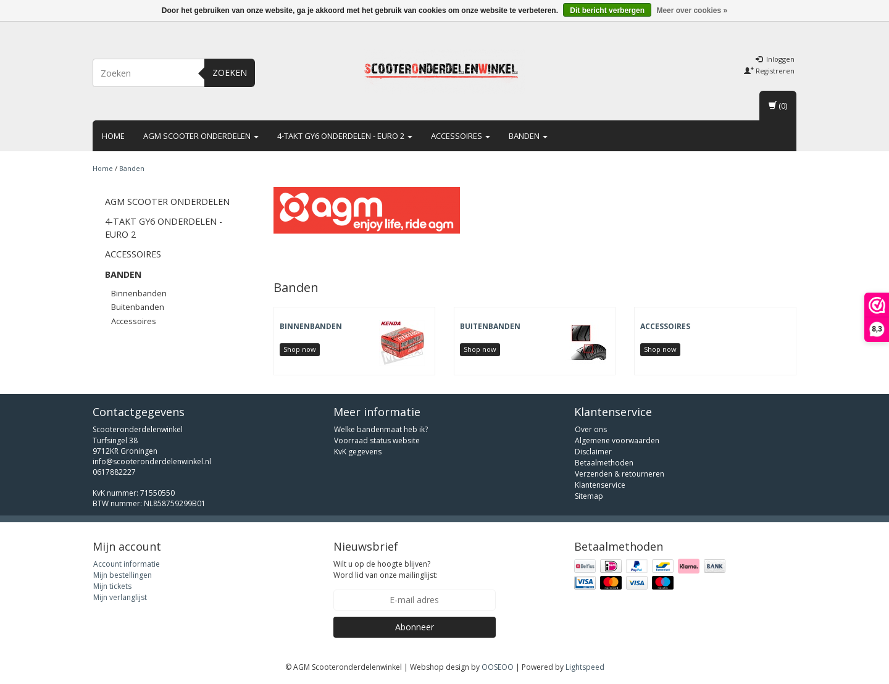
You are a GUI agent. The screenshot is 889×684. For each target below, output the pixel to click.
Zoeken (229, 72)
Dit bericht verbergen (607, 10)
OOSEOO (498, 667)
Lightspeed (585, 667)
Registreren (769, 70)
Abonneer (414, 627)
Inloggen (775, 59)
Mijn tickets (112, 586)
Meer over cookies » (691, 10)
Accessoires (460, 135)
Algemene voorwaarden (617, 440)
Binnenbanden (139, 293)
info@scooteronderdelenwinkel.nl (152, 461)
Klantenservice (600, 485)
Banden (528, 135)
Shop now (299, 349)
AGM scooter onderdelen (201, 135)
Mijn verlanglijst (120, 597)
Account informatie (126, 564)
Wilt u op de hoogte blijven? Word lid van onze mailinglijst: (385, 569)
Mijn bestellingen (122, 575)
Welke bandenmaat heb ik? (381, 429)
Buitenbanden (137, 306)
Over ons (591, 429)
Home (113, 135)
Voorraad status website (377, 440)
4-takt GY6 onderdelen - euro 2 (344, 135)
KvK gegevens (358, 451)
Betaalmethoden (604, 462)
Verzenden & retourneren (619, 474)
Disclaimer (593, 451)
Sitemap (589, 496)
